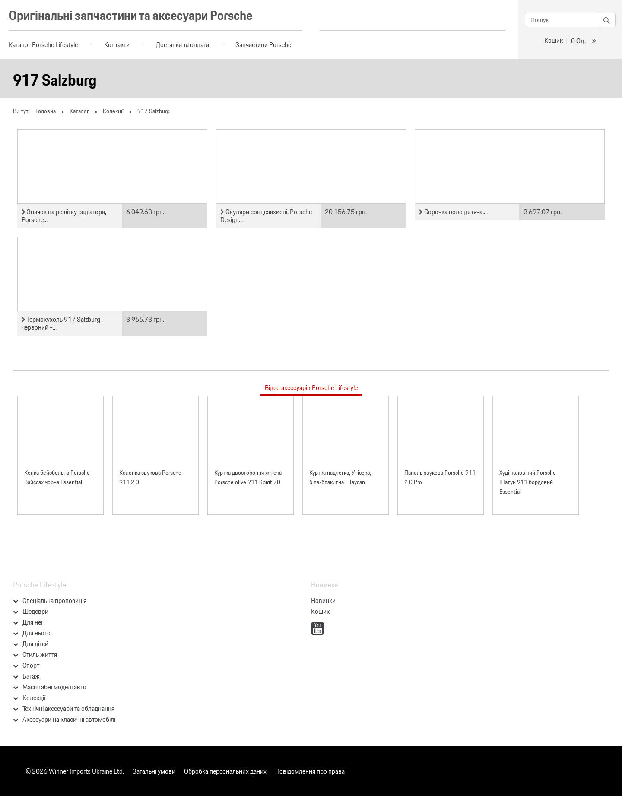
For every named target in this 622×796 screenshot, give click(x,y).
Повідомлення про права (310, 771)
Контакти (117, 44)
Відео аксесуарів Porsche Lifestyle (311, 387)
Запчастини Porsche (263, 44)
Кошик (553, 40)
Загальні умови (154, 771)
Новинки (323, 600)
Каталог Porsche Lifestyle (43, 44)
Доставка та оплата (182, 44)
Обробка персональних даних (225, 771)
